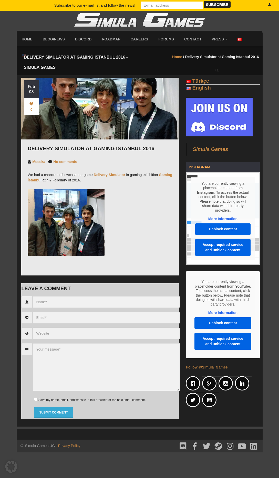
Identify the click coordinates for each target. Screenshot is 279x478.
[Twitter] (194, 400)
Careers (139, 39)
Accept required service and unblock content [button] (223, 247)
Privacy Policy (69, 446)
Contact (192, 39)
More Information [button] (222, 219)
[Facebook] (194, 383)
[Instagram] (227, 383)
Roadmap (111, 39)
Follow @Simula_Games (207, 367)
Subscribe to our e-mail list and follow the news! (94, 5)
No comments (65, 162)
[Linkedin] (243, 383)
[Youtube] (210, 400)
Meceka (38, 162)
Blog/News (54, 39)
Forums (166, 39)
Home (27, 39)
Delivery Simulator (109, 175)
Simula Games (210, 149)
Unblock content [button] (223, 229)
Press (219, 39)
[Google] (210, 383)
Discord (83, 39)
